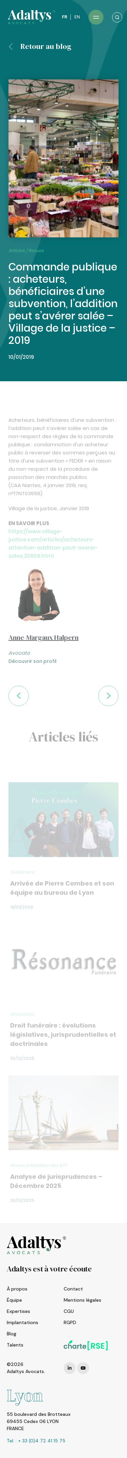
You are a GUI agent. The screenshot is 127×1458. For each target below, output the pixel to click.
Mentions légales (82, 1300)
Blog (11, 1334)
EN (77, 16)
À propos (17, 1289)
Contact (73, 1289)
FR (64, 16)
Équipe (14, 1300)
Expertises (18, 1311)
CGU (69, 1311)
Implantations (22, 1322)
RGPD (70, 1322)
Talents (15, 1345)
